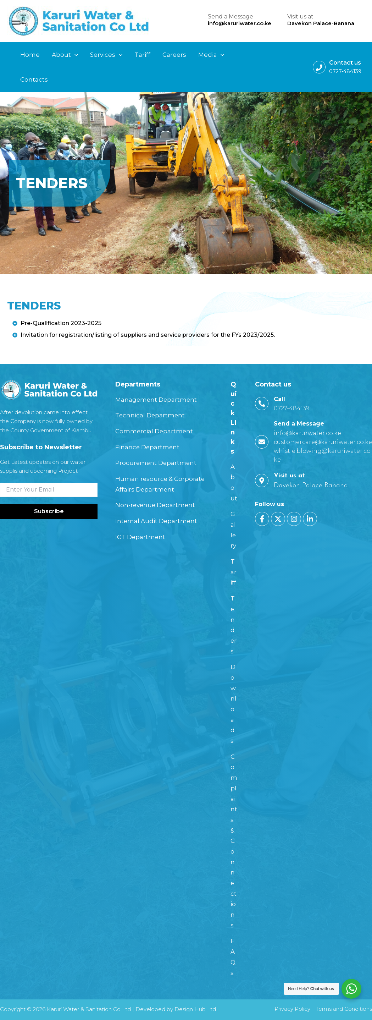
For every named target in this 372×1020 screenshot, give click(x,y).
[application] (74, 54)
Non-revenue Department (157, 505)
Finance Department (148, 447)
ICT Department (141, 537)
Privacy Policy (292, 1008)
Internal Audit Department (158, 521)
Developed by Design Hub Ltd (175, 1009)
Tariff (234, 572)
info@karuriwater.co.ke (239, 23)
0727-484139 (345, 71)
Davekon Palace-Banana (320, 23)
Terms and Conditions (344, 1008)
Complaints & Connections (234, 841)
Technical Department (151, 415)
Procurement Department (157, 463)
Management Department (157, 400)
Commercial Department (155, 431)
